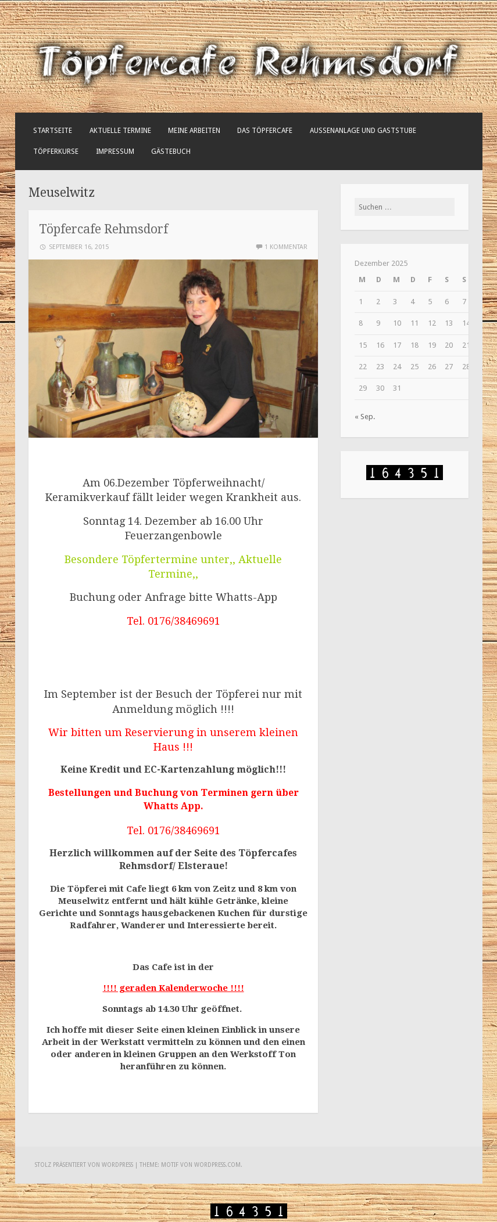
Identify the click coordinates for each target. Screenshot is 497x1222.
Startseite (52, 131)
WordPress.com (217, 1165)
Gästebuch (171, 151)
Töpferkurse (55, 151)
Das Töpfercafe (264, 131)
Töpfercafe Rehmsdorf (103, 229)
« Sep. (365, 416)
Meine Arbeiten (194, 131)
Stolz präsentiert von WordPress (84, 1165)
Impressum (115, 151)
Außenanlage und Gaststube (363, 131)
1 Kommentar (286, 247)
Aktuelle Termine (120, 131)
